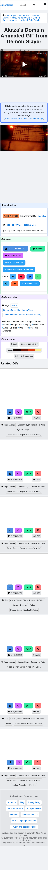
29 (28, 473)
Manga (28, 322)
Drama (6, 325)
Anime (14, 305)
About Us (12, 802)
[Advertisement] (22, 177)
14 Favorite (13, 256)
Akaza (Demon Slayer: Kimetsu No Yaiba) (24, 435)
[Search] (34, 5)
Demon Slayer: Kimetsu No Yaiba (31, 425)
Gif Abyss (11, 15)
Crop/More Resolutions (19, 269)
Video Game (17, 322)
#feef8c (38, 350)
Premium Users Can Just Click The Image (24, 118)
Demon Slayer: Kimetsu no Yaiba (18, 310)
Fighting (32, 785)
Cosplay (27, 325)
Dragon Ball (16, 325)
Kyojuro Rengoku (24, 430)
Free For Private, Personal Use (21, 225)
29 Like (38, 249)
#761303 (24, 350)
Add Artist (11, 216)
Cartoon (36, 322)
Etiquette (14, 814)
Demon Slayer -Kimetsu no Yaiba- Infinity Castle (21, 19)
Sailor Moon (38, 325)
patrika (42, 216)
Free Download (15, 249)
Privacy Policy (34, 802)
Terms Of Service (15, 808)
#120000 (17, 350)
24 (28, 587)
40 (28, 412)
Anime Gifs (24, 15)
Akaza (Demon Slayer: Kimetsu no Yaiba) (22, 315)
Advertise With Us (30, 814)
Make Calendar (14, 262)
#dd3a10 (31, 350)
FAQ (22, 802)
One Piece (23, 328)
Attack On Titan (10, 328)
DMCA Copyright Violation (24, 821)
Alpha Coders (6, 5)
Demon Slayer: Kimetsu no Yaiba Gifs (20, 16)
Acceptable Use (34, 808)
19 (28, 530)
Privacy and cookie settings (24, 827)
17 (28, 649)
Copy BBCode (29, 283)
